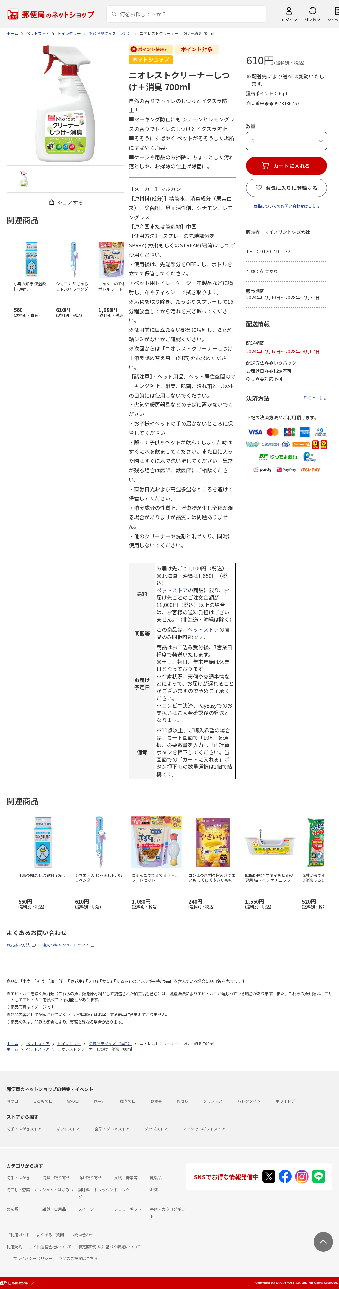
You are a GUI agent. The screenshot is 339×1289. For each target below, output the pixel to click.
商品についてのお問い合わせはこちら (286, 206)
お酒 (154, 1189)
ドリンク (122, 1189)
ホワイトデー (287, 1101)
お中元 (99, 1101)
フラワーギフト (127, 1209)
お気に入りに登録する (291, 188)
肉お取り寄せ (90, 1177)
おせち (182, 1101)
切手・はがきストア (24, 1128)
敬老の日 (128, 1101)
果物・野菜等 (126, 1177)
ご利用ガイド (18, 1234)
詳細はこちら (315, 397)
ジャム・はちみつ (57, 1189)
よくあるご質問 (50, 1234)
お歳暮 (156, 1101)
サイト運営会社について (50, 1246)
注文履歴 (312, 19)
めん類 (12, 1209)
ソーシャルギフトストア (204, 1128)
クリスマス (213, 1101)
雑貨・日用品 (54, 1209)
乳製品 (156, 1177)
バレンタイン (249, 1101)
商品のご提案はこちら (78, 1258)
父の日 (73, 1101)
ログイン (289, 19)
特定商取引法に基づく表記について (109, 1246)
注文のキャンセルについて (65, 944)
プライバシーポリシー (32, 1258)
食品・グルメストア (112, 1128)
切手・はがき (18, 1177)
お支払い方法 (18, 944)
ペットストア (172, 590)
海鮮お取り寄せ (56, 1177)
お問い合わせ (82, 1234)
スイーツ (86, 1209)
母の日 (12, 1101)
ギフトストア (68, 1128)
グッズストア (156, 1128)
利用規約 (14, 1246)
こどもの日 (42, 1101)
